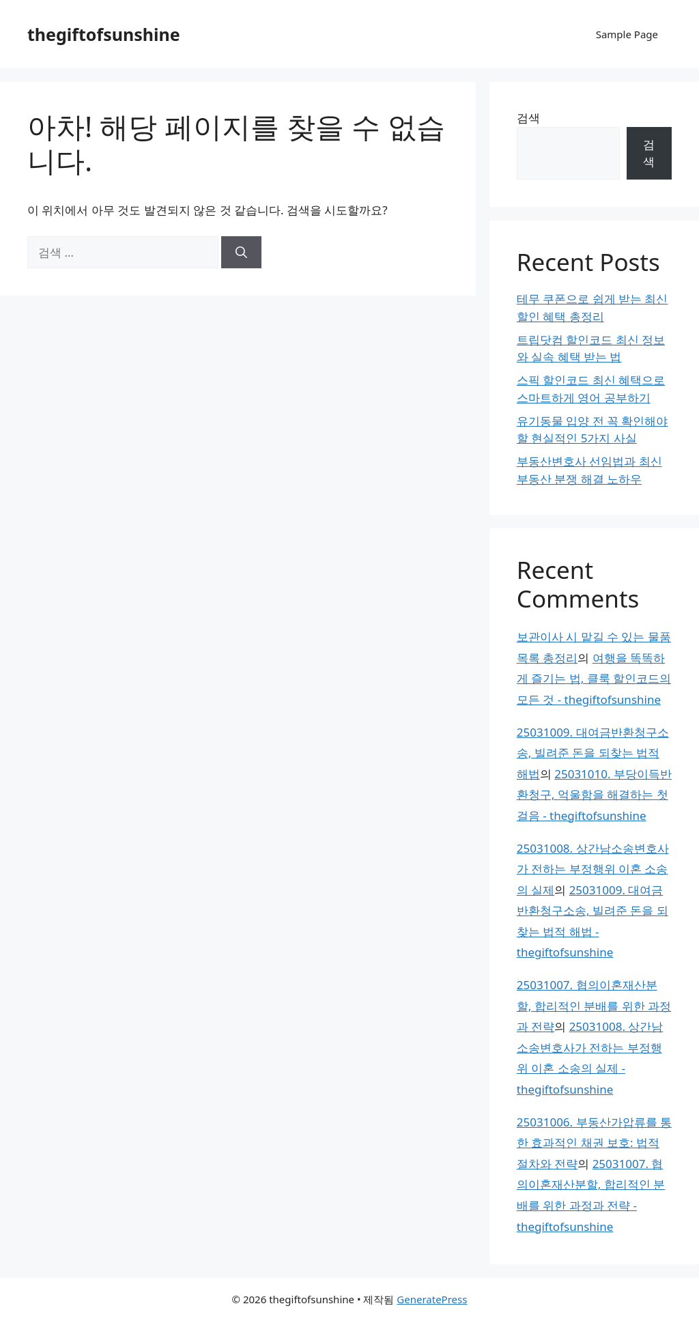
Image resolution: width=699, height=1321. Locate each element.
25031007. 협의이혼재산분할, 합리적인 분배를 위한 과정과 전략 (594, 1005)
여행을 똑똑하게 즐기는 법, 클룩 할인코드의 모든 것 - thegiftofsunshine (594, 678)
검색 (528, 118)
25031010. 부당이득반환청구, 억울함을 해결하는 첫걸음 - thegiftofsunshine (594, 794)
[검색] (241, 252)
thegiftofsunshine (103, 34)
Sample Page (627, 34)
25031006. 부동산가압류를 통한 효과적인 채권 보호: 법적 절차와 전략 (594, 1142)
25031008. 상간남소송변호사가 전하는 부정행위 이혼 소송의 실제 (593, 869)
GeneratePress (432, 1299)
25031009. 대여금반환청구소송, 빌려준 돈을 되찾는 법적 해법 (593, 753)
